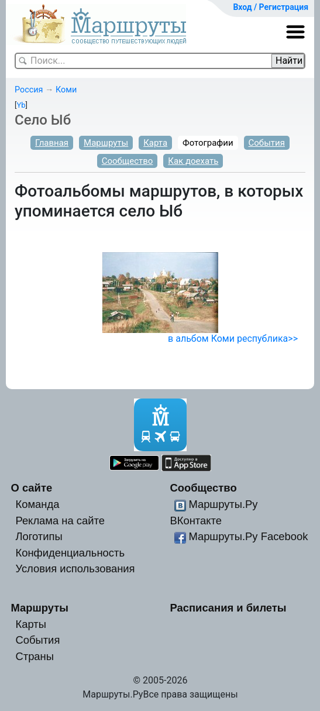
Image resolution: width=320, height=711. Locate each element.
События (267, 143)
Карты (30, 624)
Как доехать (193, 161)
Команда (37, 504)
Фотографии (208, 143)
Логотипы (38, 536)
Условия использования (75, 568)
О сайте (32, 488)
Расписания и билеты (228, 608)
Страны (34, 656)
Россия (29, 90)
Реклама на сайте (60, 520)
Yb (20, 105)
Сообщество (127, 161)
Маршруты (106, 143)
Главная (51, 143)
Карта (155, 143)
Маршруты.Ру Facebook (248, 536)
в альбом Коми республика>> (233, 338)
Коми (66, 90)
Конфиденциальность (70, 553)
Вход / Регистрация (270, 7)
